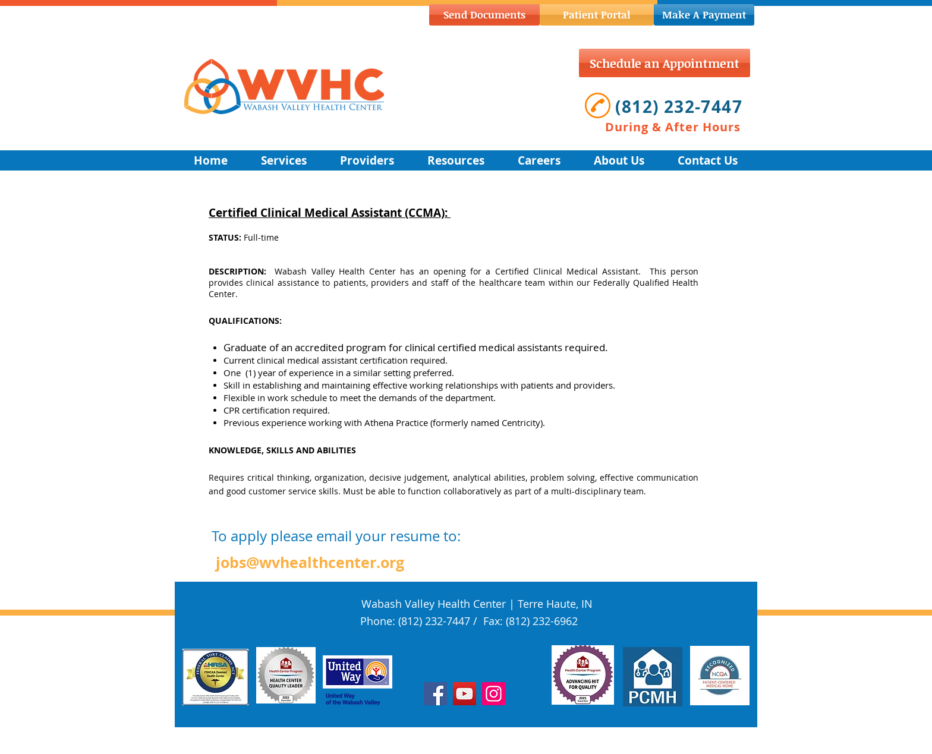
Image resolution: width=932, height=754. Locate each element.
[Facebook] (435, 693)
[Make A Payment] (704, 15)
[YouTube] (464, 693)
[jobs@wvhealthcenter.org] (310, 562)
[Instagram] (493, 693)
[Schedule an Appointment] (664, 63)
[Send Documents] (484, 15)
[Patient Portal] (597, 15)
